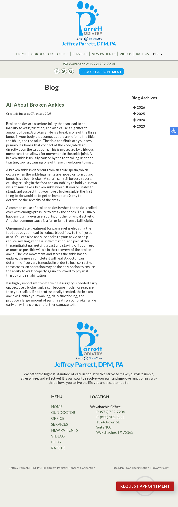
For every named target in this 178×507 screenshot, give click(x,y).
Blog (157, 54)
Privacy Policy (160, 467)
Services (80, 54)
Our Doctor (42, 54)
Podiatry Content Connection (76, 467)
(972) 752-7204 (102, 64)
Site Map (118, 467)
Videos (126, 54)
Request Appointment (102, 72)
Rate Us (142, 54)
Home (21, 54)
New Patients (103, 54)
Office (62, 54)
